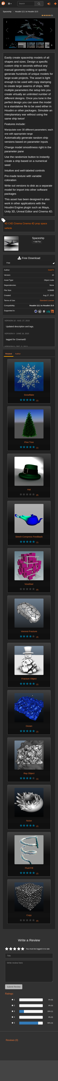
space (44, 223)
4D (6, 223)
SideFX (51, 270)
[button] (10, 3)
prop (37, 223)
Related (8, 354)
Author (18, 354)
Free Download (29, 258)
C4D (10, 223)
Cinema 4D (29, 223)
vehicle (8, 228)
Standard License (47, 301)
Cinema (18, 223)
